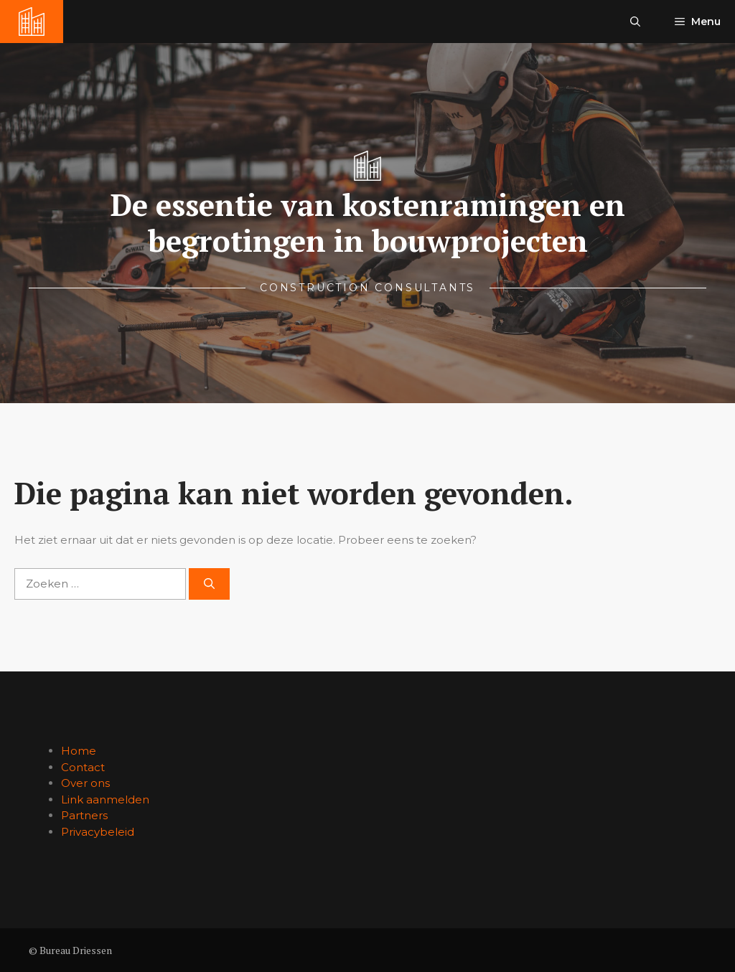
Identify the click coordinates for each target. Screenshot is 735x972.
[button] (635, 21)
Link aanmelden (105, 799)
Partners (84, 815)
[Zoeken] (209, 584)
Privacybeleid (97, 832)
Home (78, 751)
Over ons (85, 783)
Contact (83, 767)
